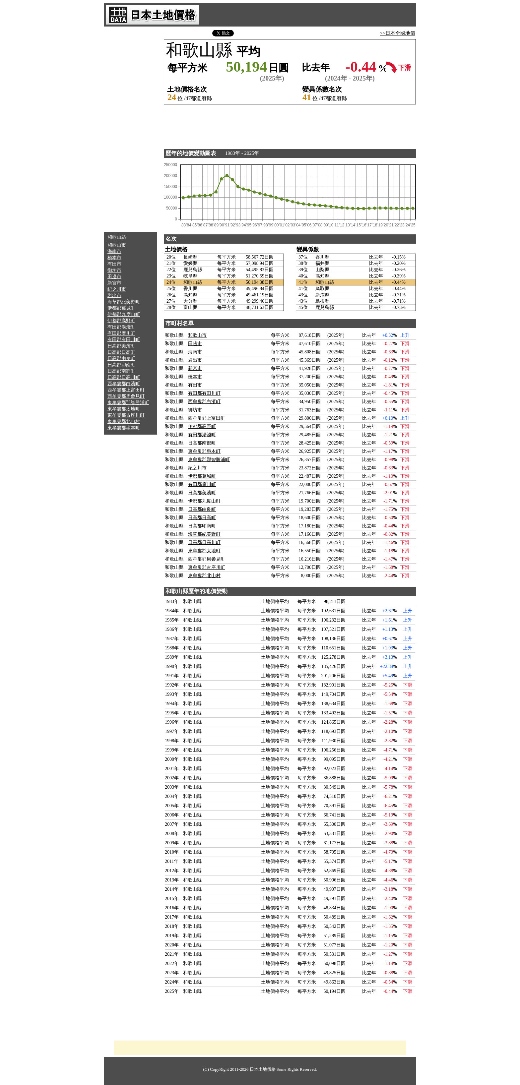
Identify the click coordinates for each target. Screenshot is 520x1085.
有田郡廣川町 (121, 333)
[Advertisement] (130, 129)
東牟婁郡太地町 (123, 408)
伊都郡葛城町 (121, 308)
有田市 (114, 264)
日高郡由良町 (121, 358)
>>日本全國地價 (397, 33)
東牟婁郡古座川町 (126, 415)
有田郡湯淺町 (121, 327)
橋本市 (114, 257)
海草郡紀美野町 (123, 301)
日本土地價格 (263, 1069)
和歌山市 (116, 245)
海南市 (114, 251)
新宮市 (114, 282)
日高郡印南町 (121, 364)
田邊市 (114, 276)
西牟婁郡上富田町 (126, 390)
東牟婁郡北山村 (123, 421)
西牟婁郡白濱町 (123, 383)
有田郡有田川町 (123, 339)
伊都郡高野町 (121, 320)
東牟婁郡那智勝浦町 (128, 402)
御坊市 (114, 270)
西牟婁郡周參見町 (126, 396)
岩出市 (114, 295)
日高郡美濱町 (121, 345)
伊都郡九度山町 (123, 314)
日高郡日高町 (121, 352)
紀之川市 (116, 289)
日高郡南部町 (121, 371)
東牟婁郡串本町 (123, 427)
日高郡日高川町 (123, 377)
